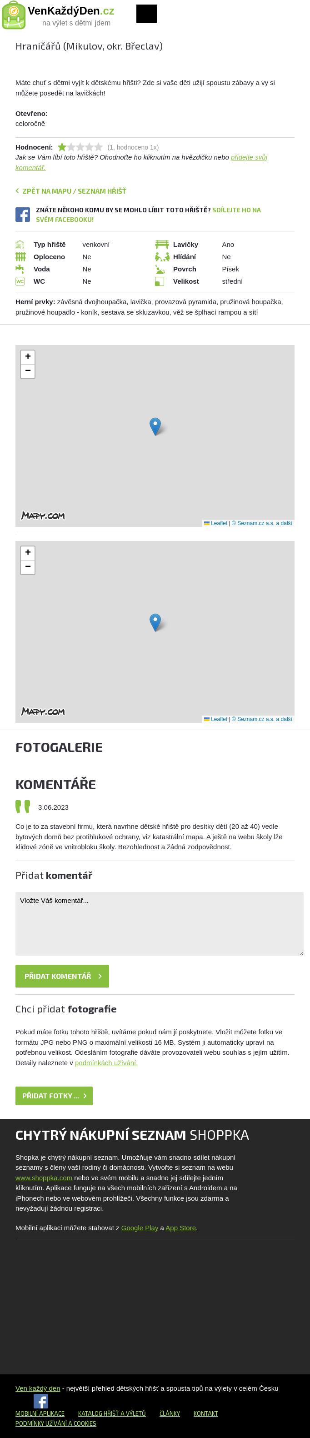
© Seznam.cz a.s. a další (262, 523)
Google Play (140, 1228)
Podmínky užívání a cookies (55, 1423)
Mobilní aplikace (40, 1413)
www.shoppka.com (43, 1178)
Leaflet (215, 523)
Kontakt (206, 1413)
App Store (180, 1228)
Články (170, 1413)
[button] (155, 426)
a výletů (132, 1413)
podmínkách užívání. (106, 1063)
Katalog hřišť (98, 1413)
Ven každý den (37, 1388)
